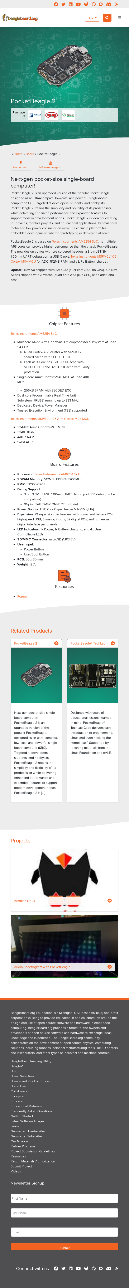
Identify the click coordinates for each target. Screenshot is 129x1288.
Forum (22, 596)
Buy (91, 17)
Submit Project (21, 1166)
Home (18, 153)
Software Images (50, 166)
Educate (17, 1101)
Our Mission (19, 1141)
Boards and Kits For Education (32, 1081)
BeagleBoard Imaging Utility (31, 1061)
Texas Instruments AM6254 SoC (75, 241)
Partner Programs (23, 1146)
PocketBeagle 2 (25, 643)
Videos (16, 1171)
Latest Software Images (27, 1121)
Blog (14, 1071)
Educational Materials (26, 1106)
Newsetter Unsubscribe (28, 1131)
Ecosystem (18, 1096)
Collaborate (19, 1091)
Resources (20, 166)
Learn (15, 1126)
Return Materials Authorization (33, 1161)
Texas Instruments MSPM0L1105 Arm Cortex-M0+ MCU (50, 418)
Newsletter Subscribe (26, 1136)
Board (30, 153)
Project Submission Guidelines (33, 1151)
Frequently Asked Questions (31, 1111)
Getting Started (22, 1116)
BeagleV (17, 1066)
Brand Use (18, 1086)
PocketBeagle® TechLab (88, 643)
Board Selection (22, 1076)
